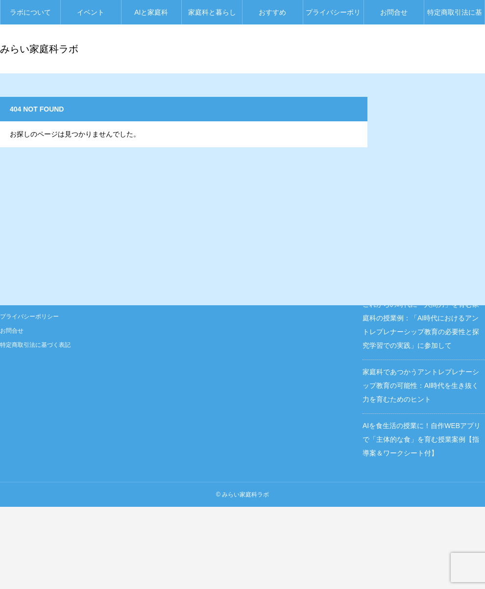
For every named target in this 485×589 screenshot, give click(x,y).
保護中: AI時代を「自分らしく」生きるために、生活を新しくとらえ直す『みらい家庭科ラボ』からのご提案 (423, 224)
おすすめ (272, 12)
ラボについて (30, 12)
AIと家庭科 (151, 12)
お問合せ (394, 12)
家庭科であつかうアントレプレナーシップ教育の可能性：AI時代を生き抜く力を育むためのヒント (421, 385)
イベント (90, 12)
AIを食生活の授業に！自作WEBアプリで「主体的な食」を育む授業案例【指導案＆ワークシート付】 (422, 439)
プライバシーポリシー (333, 16)
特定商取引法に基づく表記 (454, 16)
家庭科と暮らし (212, 12)
